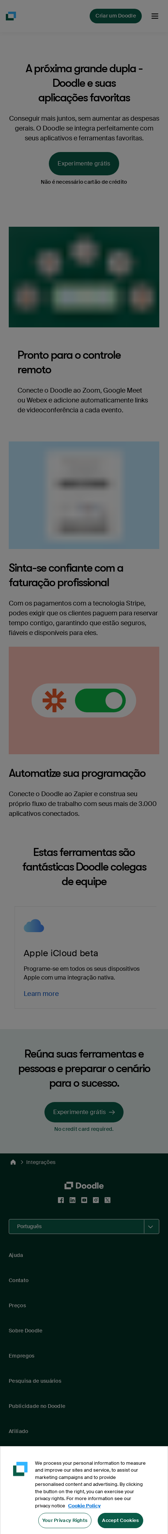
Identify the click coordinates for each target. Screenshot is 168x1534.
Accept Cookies (120, 1524)
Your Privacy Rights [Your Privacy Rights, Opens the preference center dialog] (65, 1524)
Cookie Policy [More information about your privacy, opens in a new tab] (84, 1510)
